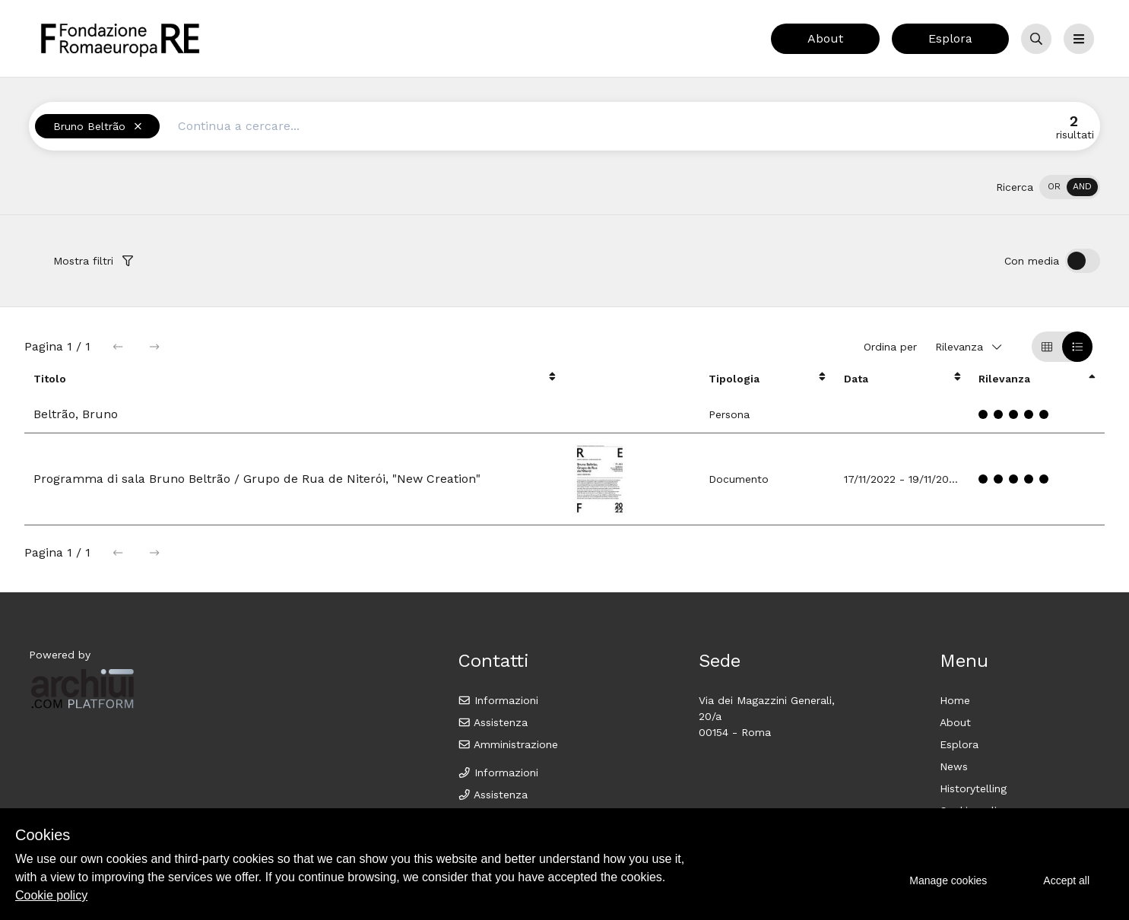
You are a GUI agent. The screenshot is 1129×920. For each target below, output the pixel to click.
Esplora (950, 38)
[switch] (1069, 187)
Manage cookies (948, 880)
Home (955, 700)
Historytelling (973, 788)
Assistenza (493, 722)
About (825, 38)
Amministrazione (508, 744)
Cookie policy (51, 895)
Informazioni (498, 700)
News (954, 766)
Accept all (1066, 880)
